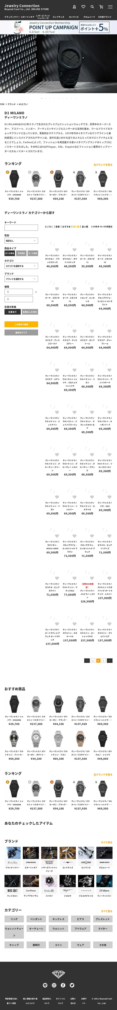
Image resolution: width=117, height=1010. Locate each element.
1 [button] (93, 660)
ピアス (80, 919)
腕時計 (36, 945)
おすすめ (66, 226)
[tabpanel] (58, 63)
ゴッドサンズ (58, 16)
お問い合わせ (73, 1000)
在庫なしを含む (30, 311)
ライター (102, 928)
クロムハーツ (89, 16)
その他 (102, 945)
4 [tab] (54, 98)
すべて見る (107, 842)
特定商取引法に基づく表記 (11, 1000)
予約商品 (21, 253)
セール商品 (32, 253)
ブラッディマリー (12, 16)
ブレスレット (103, 919)
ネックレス (58, 919)
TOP (2, 104)
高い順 (85, 226)
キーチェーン (36, 928)
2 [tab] (46, 98)
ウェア (80, 945)
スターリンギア (27, 16)
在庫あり (12, 311)
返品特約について (46, 1000)
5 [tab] (58, 98)
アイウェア (80, 928)
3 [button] (103, 660)
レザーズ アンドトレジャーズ (43, 16)
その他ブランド (105, 16)
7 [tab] (67, 98)
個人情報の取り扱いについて (30, 1000)
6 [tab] (62, 98)
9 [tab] (75, 98)
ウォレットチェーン (14, 932)
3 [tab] (50, 98)
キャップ (14, 945)
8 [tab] (71, 98)
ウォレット (58, 928)
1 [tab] (41, 98)
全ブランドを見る (103, 164)
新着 (58, 226)
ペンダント (36, 919)
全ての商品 (9, 253)
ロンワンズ (74, 16)
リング (14, 919)
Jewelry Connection (21, 6)
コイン (58, 945)
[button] (87, 660)
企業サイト (84, 1000)
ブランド (12, 104)
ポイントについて (60, 1000)
